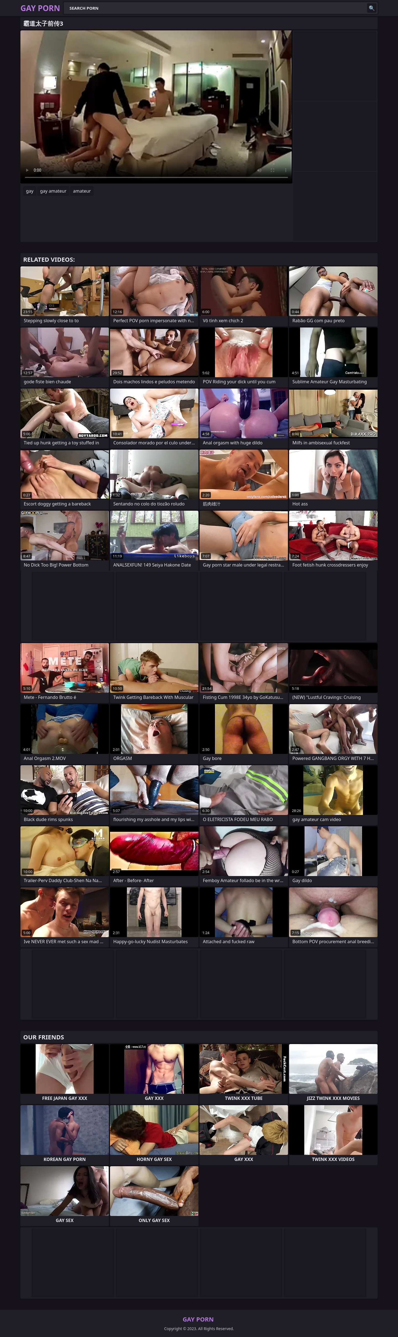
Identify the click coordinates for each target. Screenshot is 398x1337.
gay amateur (53, 191)
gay (29, 191)
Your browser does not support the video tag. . (156, 106)
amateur (82, 191)
